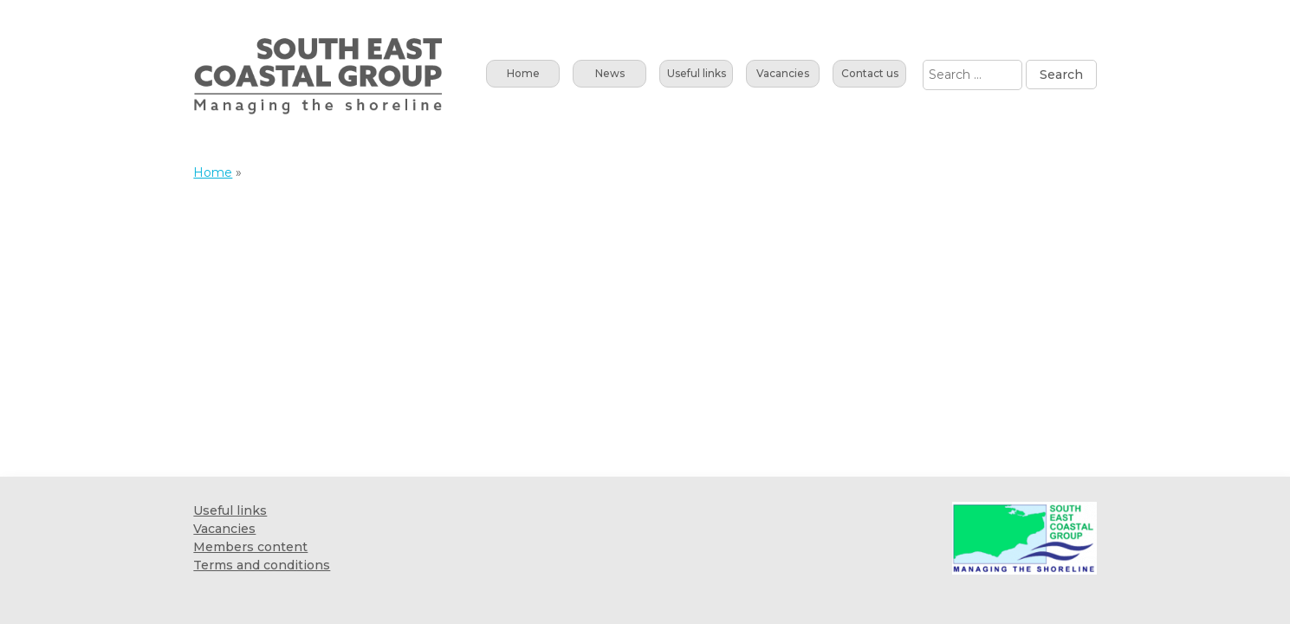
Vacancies (782, 73)
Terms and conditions (261, 565)
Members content (250, 547)
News (610, 73)
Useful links (696, 73)
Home (523, 73)
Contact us (869, 73)
